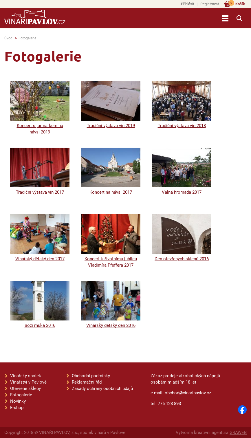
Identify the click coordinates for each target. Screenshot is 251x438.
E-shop (16, 407)
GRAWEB (238, 432)
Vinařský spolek (25, 375)
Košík (236, 3)
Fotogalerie (27, 38)
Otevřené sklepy (25, 388)
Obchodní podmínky (91, 375)
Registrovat (209, 4)
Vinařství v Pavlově (28, 382)
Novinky (18, 401)
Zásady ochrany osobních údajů (102, 388)
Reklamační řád (87, 382)
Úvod (8, 38)
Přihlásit (187, 4)
